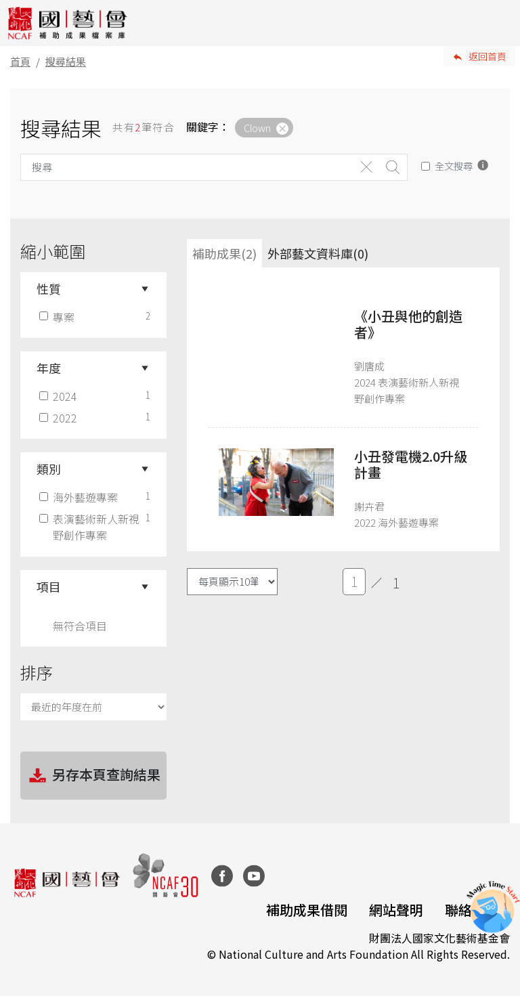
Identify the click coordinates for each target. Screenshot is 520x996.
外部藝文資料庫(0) (317, 253)
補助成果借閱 (306, 909)
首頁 (20, 61)
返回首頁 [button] (487, 56)
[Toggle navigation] (499, 23)
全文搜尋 (454, 165)
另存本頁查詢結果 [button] (93, 775)
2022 (59, 418)
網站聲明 (396, 909)
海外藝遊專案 (80, 497)
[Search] (187, 167)
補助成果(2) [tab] (224, 253)
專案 (58, 317)
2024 (59, 396)
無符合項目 (80, 626)
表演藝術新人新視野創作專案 (90, 527)
